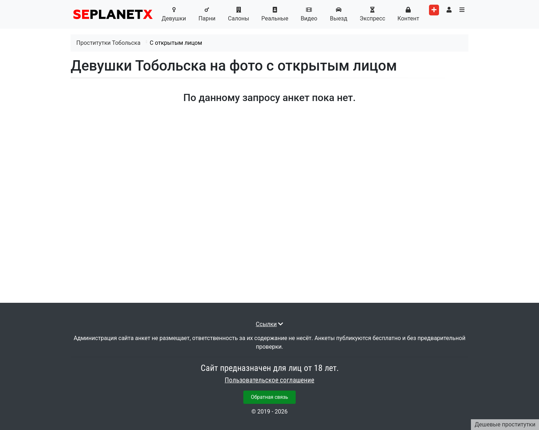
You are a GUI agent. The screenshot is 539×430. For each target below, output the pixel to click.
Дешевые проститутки (504, 424)
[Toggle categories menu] (461, 10)
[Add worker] (434, 10)
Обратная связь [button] (269, 397)
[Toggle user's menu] (449, 10)
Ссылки (266, 324)
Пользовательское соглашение (269, 380)
